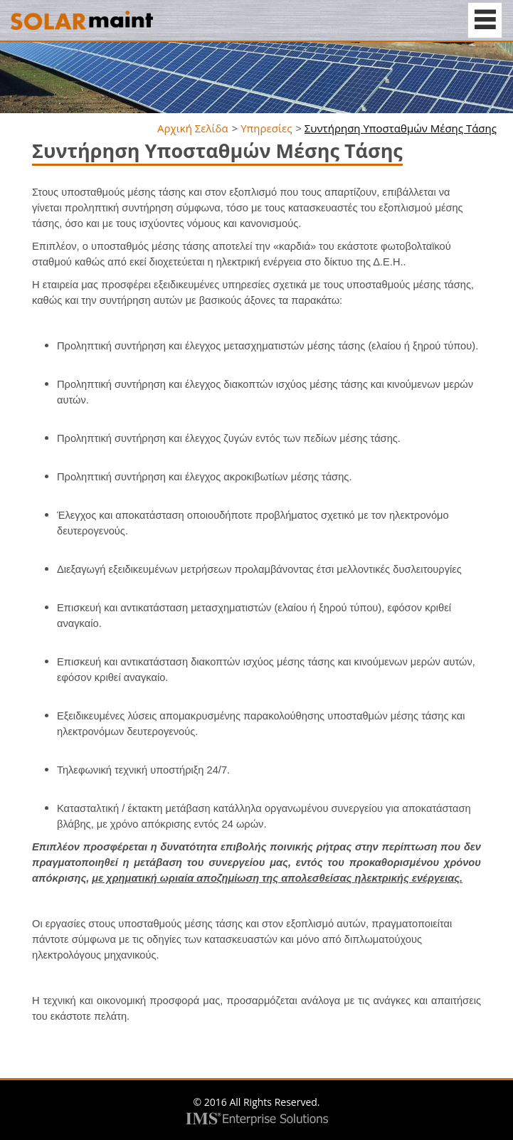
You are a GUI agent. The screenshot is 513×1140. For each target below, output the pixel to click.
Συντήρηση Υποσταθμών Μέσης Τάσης (401, 128)
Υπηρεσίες (266, 128)
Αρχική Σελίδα (192, 128)
